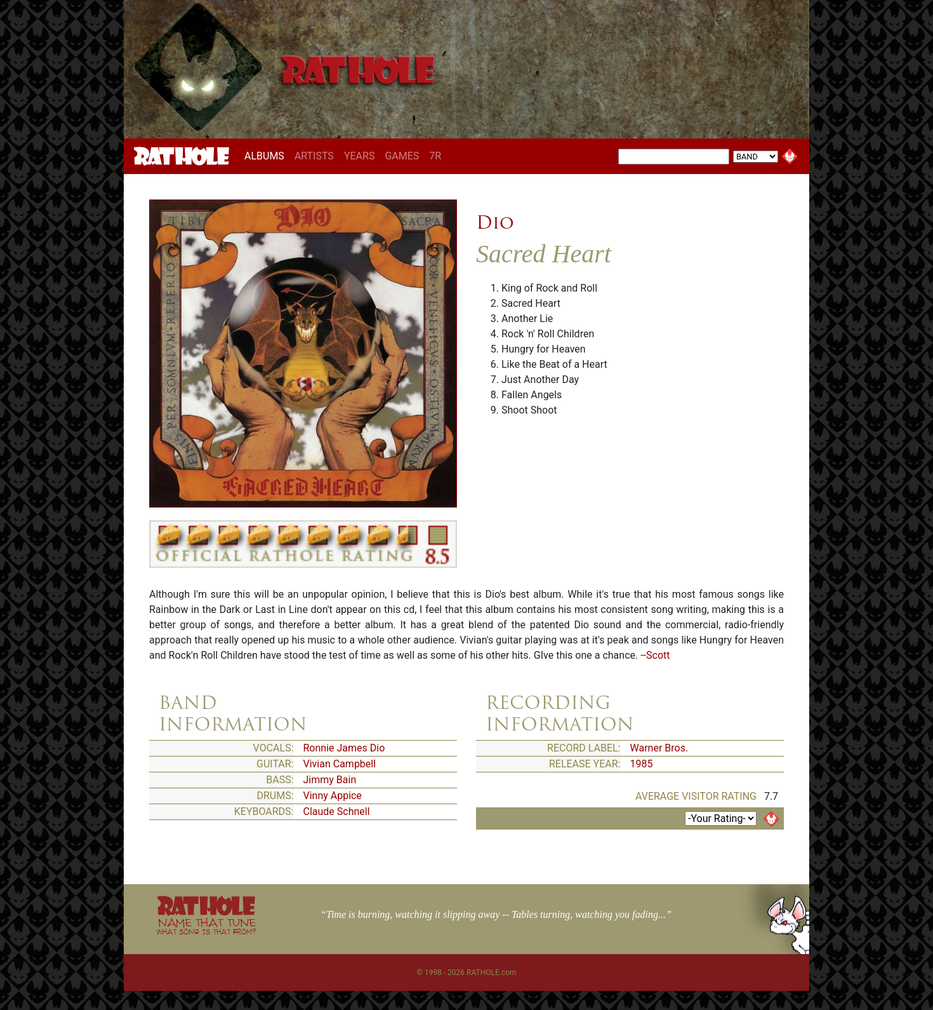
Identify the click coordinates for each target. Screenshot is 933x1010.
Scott (658, 655)
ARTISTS (314, 156)
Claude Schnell (336, 811)
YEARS (359, 156)
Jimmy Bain (330, 780)
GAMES (402, 156)
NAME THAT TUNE (206, 926)
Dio (495, 222)
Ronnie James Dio (344, 748)
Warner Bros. (659, 748)
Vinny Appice (332, 796)
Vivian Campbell (339, 764)
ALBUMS (266, 155)
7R (435, 156)
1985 (641, 764)
